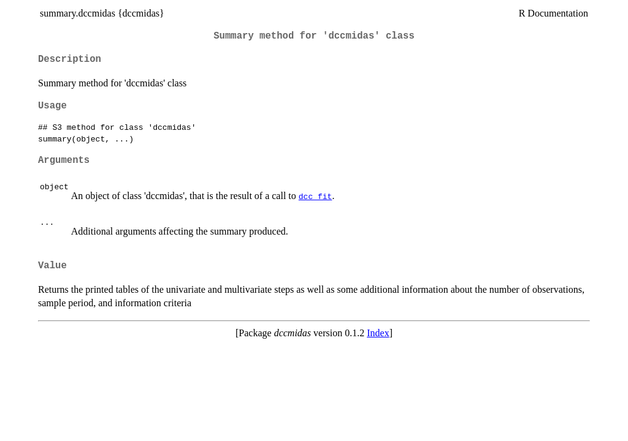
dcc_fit (315, 196)
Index (378, 333)
